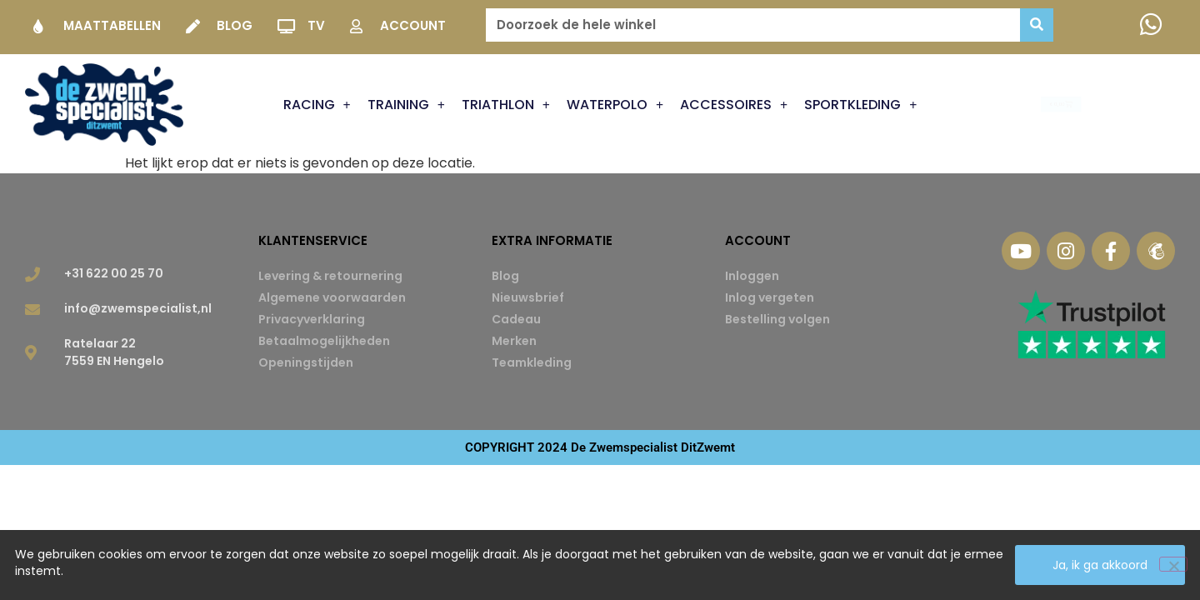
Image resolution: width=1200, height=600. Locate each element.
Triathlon (506, 105)
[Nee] (1173, 564)
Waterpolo (615, 105)
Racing (317, 105)
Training (406, 105)
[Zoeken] (1036, 25)
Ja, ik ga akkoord (1100, 565)
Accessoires (734, 105)
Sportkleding (860, 105)
